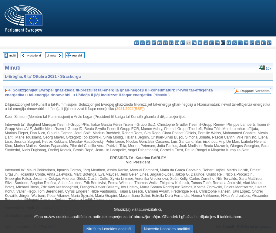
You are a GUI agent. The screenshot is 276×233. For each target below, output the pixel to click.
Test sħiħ (77, 55)
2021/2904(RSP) (129, 109)
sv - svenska (269, 42)
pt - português (240, 42)
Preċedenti (34, 55)
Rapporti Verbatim (255, 91)
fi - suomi (263, 42)
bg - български (136, 42)
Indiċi (12, 55)
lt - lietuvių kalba (211, 42)
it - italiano (200, 42)
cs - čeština (148, 42)
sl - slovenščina (257, 42)
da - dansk (154, 42)
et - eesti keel (165, 42)
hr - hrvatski (194, 42)
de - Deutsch (159, 42)
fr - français (182, 42)
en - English (177, 42)
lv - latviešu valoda (206, 42)
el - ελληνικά (171, 42)
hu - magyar (217, 42)
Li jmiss (51, 55)
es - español (142, 42)
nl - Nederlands (229, 42)
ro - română (246, 42)
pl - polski (234, 42)
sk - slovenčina (252, 42)
